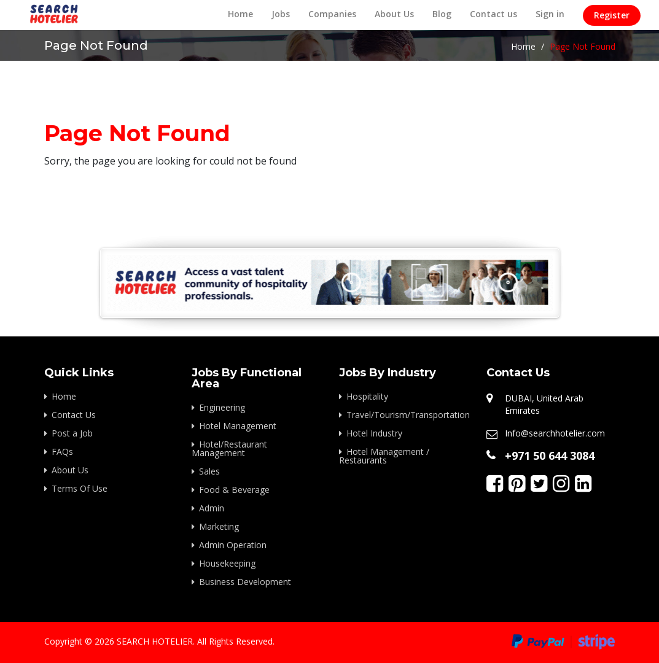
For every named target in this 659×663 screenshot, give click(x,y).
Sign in (550, 14)
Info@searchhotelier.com (555, 433)
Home (240, 14)
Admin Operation (233, 545)
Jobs (280, 14)
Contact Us (74, 415)
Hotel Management (237, 426)
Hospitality (367, 396)
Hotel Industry (374, 433)
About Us (394, 14)
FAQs (62, 451)
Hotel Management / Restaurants (384, 456)
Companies (332, 14)
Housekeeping (227, 563)
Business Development (245, 581)
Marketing (219, 526)
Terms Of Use (79, 488)
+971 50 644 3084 (550, 455)
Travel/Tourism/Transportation (407, 415)
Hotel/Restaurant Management (229, 448)
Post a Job (72, 433)
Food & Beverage (234, 489)
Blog (441, 14)
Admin (211, 508)
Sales (209, 471)
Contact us (493, 14)
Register (612, 15)
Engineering (222, 407)
